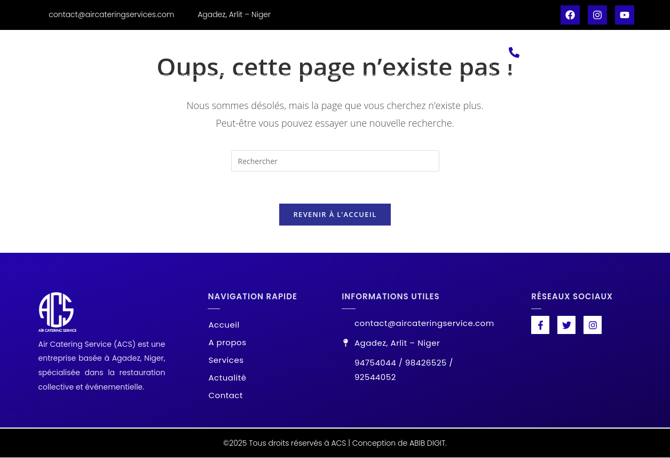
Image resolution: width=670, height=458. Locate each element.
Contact (411, 52)
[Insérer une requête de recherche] (335, 161)
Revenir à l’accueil (334, 215)
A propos (228, 52)
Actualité (350, 52)
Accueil (168, 52)
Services (289, 52)
